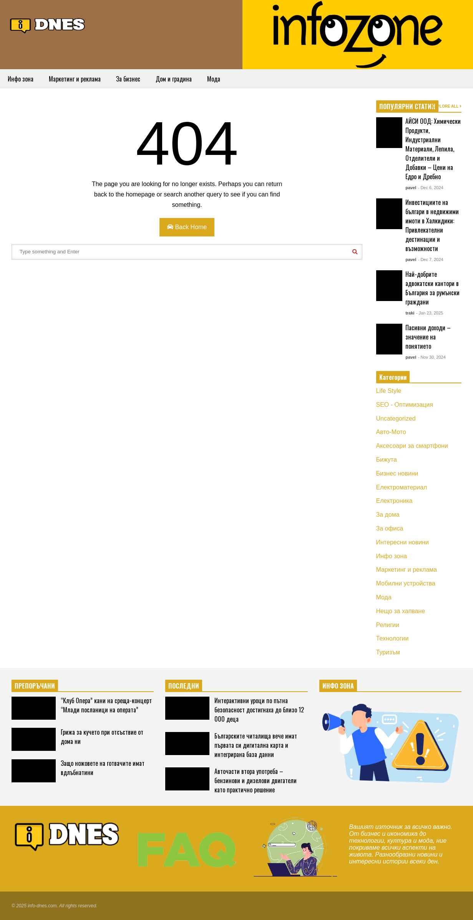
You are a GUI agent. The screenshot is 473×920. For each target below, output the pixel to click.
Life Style (389, 391)
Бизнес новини (397, 473)
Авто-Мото (391, 432)
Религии (387, 625)
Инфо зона (20, 78)
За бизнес (128, 78)
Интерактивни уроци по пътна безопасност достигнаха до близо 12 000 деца (259, 710)
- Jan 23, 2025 (429, 313)
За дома (388, 514)
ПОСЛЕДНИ (183, 685)
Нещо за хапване (400, 611)
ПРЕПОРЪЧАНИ (35, 685)
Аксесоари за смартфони (412, 446)
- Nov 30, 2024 (432, 357)
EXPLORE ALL (446, 106)
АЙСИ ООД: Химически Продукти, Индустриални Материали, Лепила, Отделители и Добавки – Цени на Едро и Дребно (433, 148)
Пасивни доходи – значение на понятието (428, 337)
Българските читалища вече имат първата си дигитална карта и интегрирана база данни (255, 745)
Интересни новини (402, 542)
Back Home (187, 227)
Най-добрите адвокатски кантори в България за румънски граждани (432, 288)
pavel (410, 187)
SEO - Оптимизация (404, 404)
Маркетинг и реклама (75, 78)
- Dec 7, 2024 (430, 259)
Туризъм (388, 652)
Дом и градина (174, 78)
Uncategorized (396, 418)
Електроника (394, 500)
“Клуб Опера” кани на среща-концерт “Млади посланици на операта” (106, 705)
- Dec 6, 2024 (430, 187)
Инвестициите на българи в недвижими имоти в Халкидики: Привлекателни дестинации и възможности (432, 225)
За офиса (389, 528)
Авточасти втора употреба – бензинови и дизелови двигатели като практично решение (255, 780)
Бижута (386, 459)
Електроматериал (401, 487)
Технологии (392, 638)
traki (409, 313)
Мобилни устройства (406, 583)
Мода (213, 78)
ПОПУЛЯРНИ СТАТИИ (407, 106)
